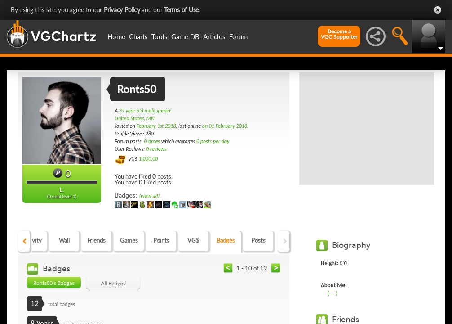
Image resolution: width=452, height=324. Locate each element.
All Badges (113, 283)
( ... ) (332, 293)
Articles (214, 36)
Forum (238, 36)
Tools (159, 36)
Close (437, 10)
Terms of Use (181, 10)
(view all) (149, 196)
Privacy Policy (122, 10)
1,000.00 (148, 159)
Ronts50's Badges (54, 282)
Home (116, 36)
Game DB (185, 36)
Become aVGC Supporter (339, 34)
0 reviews (156, 149)
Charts (138, 36)
